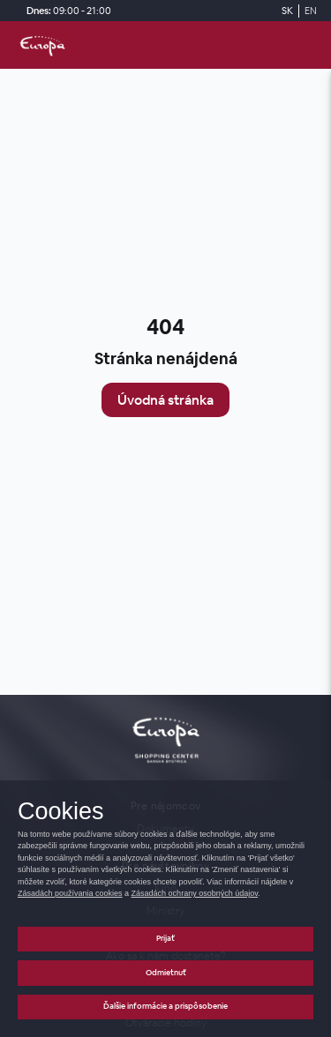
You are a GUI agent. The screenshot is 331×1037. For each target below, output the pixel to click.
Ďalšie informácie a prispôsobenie (165, 1006)
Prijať (165, 938)
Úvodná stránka (165, 400)
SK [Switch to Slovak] (287, 10)
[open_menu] (309, 45)
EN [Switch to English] (311, 10)
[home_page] (42, 45)
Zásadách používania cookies (70, 893)
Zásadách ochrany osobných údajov (195, 893)
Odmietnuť (166, 972)
